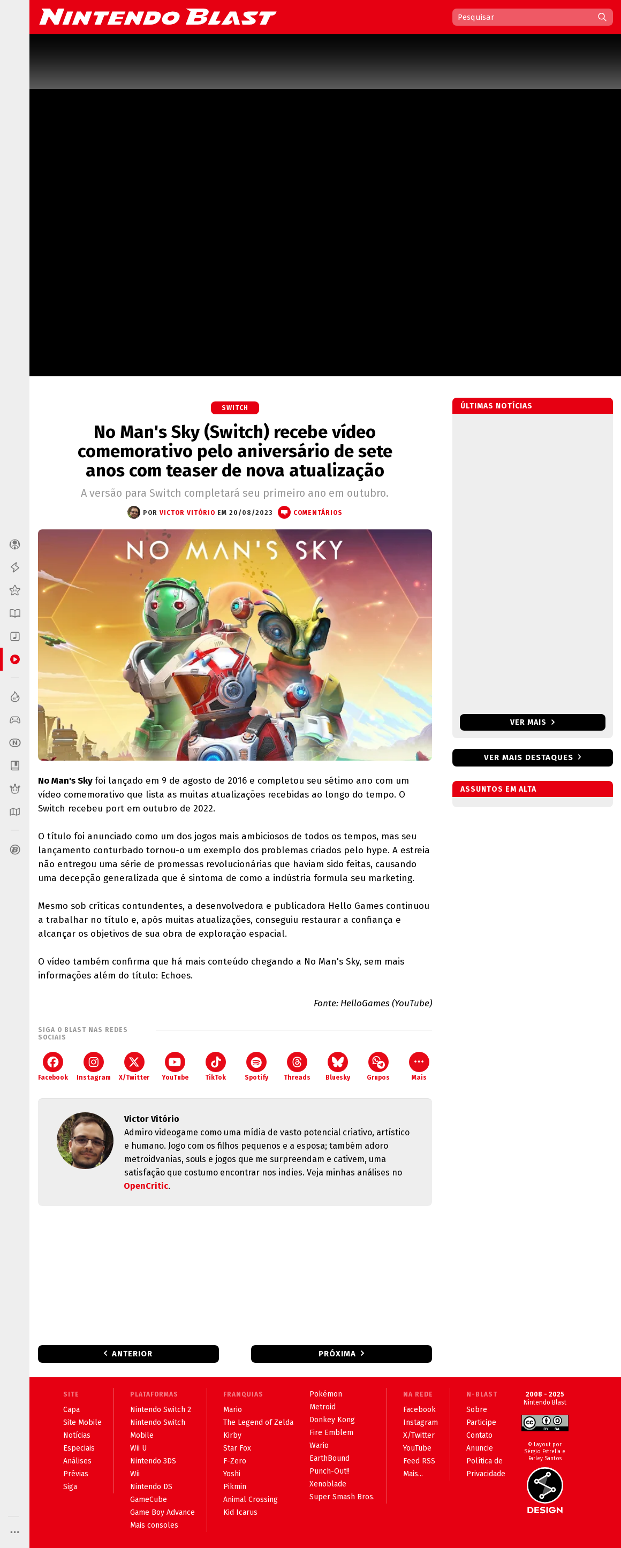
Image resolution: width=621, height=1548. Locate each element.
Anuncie (479, 1448)
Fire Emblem (331, 1432)
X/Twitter (134, 1066)
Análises (77, 1461)
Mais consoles (154, 1525)
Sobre (476, 1409)
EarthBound (329, 1458)
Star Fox (237, 1448)
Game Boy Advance (162, 1512)
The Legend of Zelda (258, 1422)
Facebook (53, 1066)
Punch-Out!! (329, 1471)
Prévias (75, 1473)
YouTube (175, 1066)
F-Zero (234, 1461)
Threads (297, 1066)
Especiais (79, 1448)
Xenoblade (327, 1484)
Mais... (413, 1473)
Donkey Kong (332, 1419)
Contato (479, 1435)
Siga (70, 1486)
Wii (135, 1473)
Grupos (378, 1066)
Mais (419, 1066)
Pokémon (325, 1394)
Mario (232, 1409)
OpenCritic (146, 1186)
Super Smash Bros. (342, 1496)
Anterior (132, 1354)
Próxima (337, 1354)
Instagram (94, 1066)
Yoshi (231, 1473)
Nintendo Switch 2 (160, 1409)
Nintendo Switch (157, 1422)
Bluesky (337, 1066)
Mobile (142, 1435)
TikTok (215, 1066)
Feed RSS (419, 1461)
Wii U (138, 1448)
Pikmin (234, 1486)
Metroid (322, 1407)
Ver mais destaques (528, 757)
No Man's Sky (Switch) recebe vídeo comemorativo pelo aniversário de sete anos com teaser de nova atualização (235, 451)
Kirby (232, 1435)
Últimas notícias (496, 406)
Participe (481, 1422)
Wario (319, 1445)
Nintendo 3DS (153, 1461)
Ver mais (532, 722)
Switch (235, 408)
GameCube (148, 1499)
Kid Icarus (240, 1512)
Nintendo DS (151, 1486)
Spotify (256, 1066)
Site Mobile (82, 1422)
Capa (71, 1409)
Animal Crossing (250, 1499)
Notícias (76, 1435)
